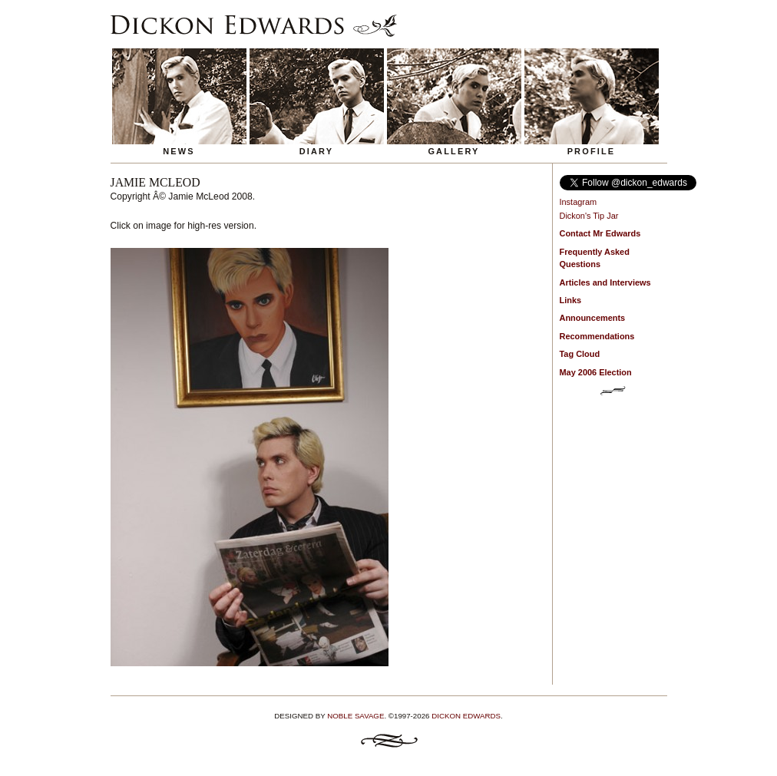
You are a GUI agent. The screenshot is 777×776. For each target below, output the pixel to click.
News (179, 151)
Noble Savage (355, 716)
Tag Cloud (580, 353)
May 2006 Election (596, 372)
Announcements (593, 317)
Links (571, 300)
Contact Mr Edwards (600, 233)
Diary (316, 151)
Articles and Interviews (605, 282)
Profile (591, 151)
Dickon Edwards (466, 716)
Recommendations (597, 336)
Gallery (453, 151)
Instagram (578, 201)
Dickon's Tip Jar (589, 215)
